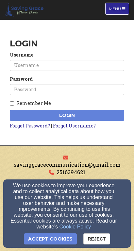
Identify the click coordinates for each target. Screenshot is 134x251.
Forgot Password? (30, 126)
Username (21, 55)
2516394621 (71, 172)
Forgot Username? (74, 126)
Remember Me (30, 103)
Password (21, 79)
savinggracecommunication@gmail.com (67, 164)
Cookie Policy (75, 226)
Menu (119, 8)
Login (67, 115)
